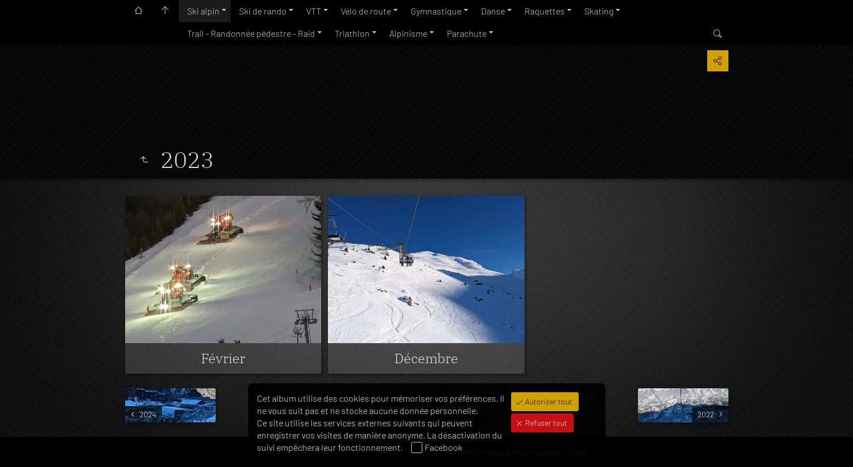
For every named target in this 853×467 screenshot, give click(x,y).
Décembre (426, 358)
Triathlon (352, 33)
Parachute (467, 33)
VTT (313, 11)
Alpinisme (408, 33)
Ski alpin (203, 11)
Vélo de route (366, 11)
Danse (493, 11)
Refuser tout (545, 422)
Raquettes (545, 11)
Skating (598, 11)
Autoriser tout (547, 401)
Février (223, 358)
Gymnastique (436, 11)
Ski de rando (263, 11)
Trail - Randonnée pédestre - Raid (251, 33)
